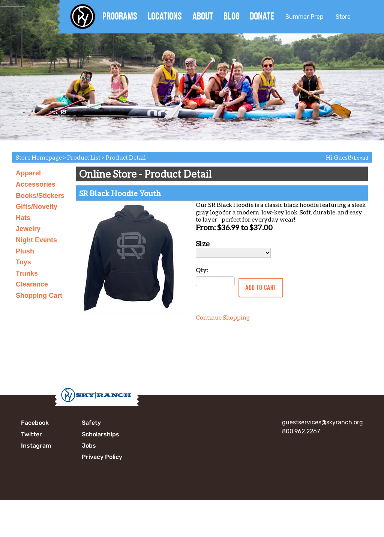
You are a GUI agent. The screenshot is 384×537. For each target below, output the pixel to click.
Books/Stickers (40, 195)
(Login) (360, 158)
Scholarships (100, 434)
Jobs (89, 445)
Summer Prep (304, 16)
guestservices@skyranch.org (322, 422)
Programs (119, 16)
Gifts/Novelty (36, 206)
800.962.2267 (301, 431)
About (202, 16)
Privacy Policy (102, 456)
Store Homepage (39, 157)
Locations (165, 16)
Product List (83, 157)
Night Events (36, 240)
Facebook (35, 422)
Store (343, 16)
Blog (232, 16)
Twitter (31, 434)
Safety (91, 422)
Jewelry (28, 228)
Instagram (36, 445)
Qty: (202, 269)
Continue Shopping (223, 317)
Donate (262, 16)
